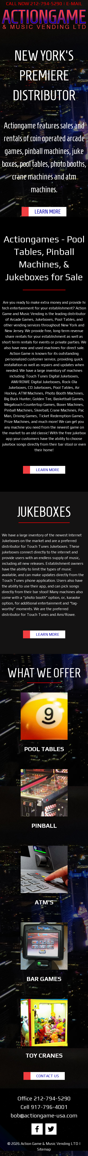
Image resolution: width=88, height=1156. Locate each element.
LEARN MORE (47, 212)
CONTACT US (47, 1076)
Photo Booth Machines (64, 393)
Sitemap (44, 1149)
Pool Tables (65, 319)
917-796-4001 (49, 1107)
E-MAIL (74, 3)
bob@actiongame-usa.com (44, 1115)
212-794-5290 (46, 3)
